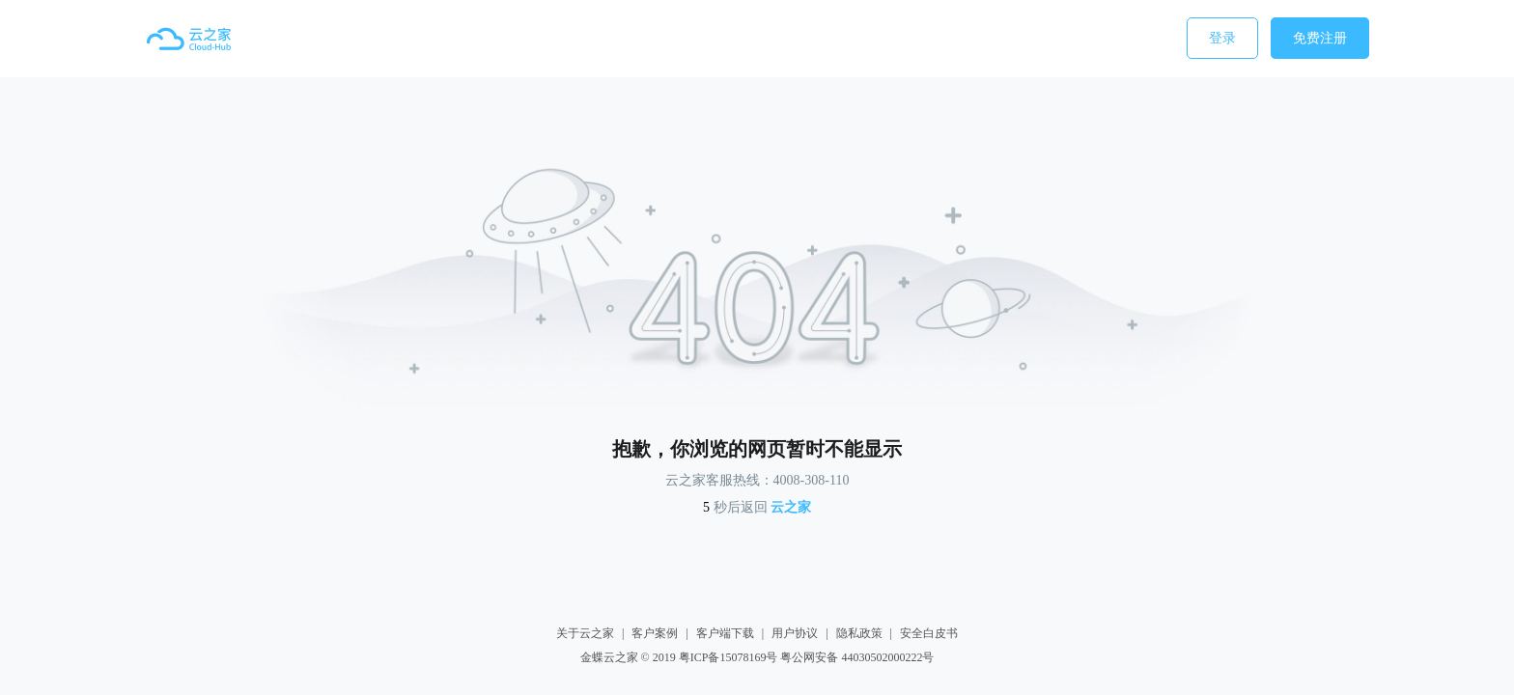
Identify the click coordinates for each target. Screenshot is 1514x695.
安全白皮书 (929, 633)
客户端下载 (725, 633)
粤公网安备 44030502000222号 (857, 657)
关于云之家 (585, 633)
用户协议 (794, 633)
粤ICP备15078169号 (728, 657)
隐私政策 (859, 633)
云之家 (791, 507)
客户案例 (654, 633)
